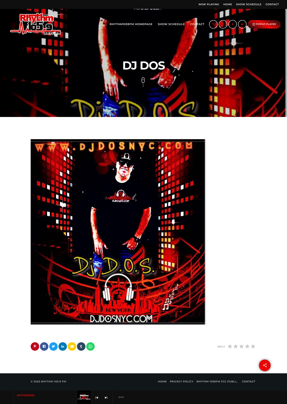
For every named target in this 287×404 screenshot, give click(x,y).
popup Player (264, 24)
